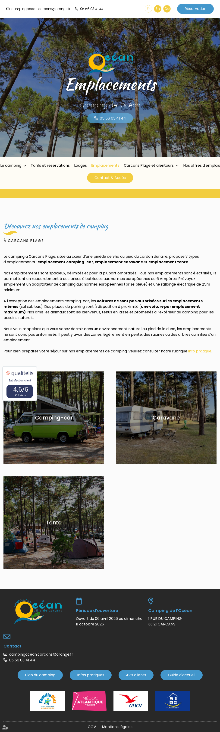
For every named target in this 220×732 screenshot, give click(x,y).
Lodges (80, 165)
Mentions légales (117, 726)
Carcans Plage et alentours (149, 165)
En (158, 8)
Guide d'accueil (181, 675)
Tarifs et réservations (50, 165)
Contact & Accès (110, 177)
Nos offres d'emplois (201, 165)
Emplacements (105, 165)
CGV (92, 726)
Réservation (195, 8)
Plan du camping (40, 675)
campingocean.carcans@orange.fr (40, 8)
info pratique (199, 351)
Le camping (10, 165)
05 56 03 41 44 (91, 8)
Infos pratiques (90, 675)
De (167, 8)
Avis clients (136, 675)
